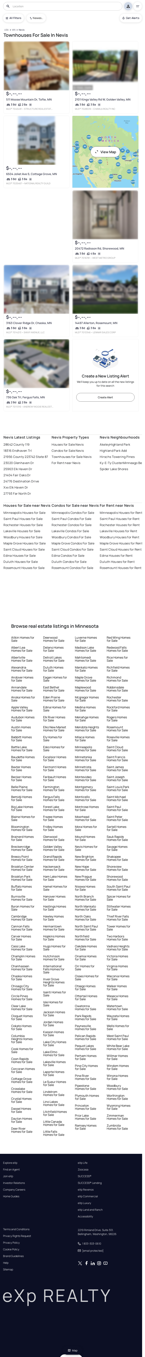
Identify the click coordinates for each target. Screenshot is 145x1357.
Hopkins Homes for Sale (54, 937)
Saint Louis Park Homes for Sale (118, 788)
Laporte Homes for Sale (53, 1073)
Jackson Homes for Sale (54, 1013)
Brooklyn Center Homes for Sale (22, 868)
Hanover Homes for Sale (54, 898)
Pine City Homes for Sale (86, 1067)
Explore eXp (10, 1162)
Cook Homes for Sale (22, 1050)
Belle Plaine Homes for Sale (21, 788)
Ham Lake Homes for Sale (55, 878)
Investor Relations (14, 1183)
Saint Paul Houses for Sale (23, 519)
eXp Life (82, 1162)
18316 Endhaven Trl (17, 451)
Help (5, 1262)
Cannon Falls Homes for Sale (21, 927)
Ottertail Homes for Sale (86, 997)
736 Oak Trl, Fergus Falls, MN (25, 397)
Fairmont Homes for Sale (54, 768)
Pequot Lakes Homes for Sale (85, 1047)
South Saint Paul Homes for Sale (118, 888)
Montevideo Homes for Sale (85, 778)
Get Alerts (130, 18)
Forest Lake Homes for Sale (53, 808)
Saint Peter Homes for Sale (117, 818)
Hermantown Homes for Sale (53, 927)
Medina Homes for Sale (85, 708)
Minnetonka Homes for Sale (85, 758)
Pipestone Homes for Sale (85, 1087)
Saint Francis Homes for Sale (117, 758)
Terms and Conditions (16, 1229)
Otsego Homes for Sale (85, 987)
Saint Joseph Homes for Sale (117, 778)
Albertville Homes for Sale (21, 659)
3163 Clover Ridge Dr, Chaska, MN (29, 323)
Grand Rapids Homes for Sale (53, 858)
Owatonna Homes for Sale (85, 1007)
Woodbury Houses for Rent (119, 537)
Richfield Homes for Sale (118, 669)
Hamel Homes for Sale (55, 888)
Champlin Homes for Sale (23, 957)
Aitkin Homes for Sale (22, 639)
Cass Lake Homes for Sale (21, 947)
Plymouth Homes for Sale (87, 1097)
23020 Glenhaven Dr (18, 463)
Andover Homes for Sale (22, 679)
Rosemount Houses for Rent (120, 568)
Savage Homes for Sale (117, 848)
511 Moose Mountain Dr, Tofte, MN (29, 99)
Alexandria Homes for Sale (21, 669)
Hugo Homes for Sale (54, 947)
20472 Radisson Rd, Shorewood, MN (99, 248)
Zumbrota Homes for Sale (117, 1127)
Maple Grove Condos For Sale (73, 543)
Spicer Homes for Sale (119, 898)
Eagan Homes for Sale (55, 679)
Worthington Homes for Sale (117, 1097)
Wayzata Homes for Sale (118, 1017)
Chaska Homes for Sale (21, 977)
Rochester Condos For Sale (71, 525)
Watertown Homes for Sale (117, 1007)
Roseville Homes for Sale (118, 738)
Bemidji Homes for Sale (21, 798)
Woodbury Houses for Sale (22, 537)
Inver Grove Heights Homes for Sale (54, 982)
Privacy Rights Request (17, 1236)
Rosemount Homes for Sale (117, 728)
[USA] (6, 30)
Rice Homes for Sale (117, 659)
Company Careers (14, 1189)
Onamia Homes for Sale (85, 957)
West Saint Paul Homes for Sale (118, 1037)
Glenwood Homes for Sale (53, 838)
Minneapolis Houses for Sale (24, 513)
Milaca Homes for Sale (85, 738)
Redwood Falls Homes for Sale (117, 649)
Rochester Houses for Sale (23, 525)
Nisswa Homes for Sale (85, 888)
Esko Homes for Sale (54, 748)
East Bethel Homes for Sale (53, 688)
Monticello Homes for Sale (85, 798)
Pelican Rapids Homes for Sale (85, 1037)
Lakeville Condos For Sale (70, 531)
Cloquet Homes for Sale (22, 1017)
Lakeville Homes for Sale (54, 1063)
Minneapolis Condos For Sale (73, 513)
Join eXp (8, 1176)
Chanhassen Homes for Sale (21, 967)
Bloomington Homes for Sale (21, 828)
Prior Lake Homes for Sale (85, 1117)
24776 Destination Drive (21, 481)
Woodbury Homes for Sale (117, 1087)
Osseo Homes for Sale (87, 977)
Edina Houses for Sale (19, 555)
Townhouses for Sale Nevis (71, 457)
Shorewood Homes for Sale (117, 878)
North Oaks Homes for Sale (85, 918)
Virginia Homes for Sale (117, 967)
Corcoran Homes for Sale (23, 1070)
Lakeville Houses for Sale (21, 531)
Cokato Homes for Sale (21, 1027)
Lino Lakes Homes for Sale (53, 1103)
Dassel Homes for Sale (21, 1110)
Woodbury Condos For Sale (71, 537)
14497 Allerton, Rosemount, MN (96, 323)
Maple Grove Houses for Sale (24, 543)
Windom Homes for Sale (118, 1067)
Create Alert (105, 397)
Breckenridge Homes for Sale (21, 848)
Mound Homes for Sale (85, 838)
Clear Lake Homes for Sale (21, 1007)
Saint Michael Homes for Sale (117, 798)
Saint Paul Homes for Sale (117, 808)
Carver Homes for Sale (21, 937)
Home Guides (11, 1196)
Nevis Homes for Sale (86, 848)
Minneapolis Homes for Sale (85, 748)
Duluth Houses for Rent (117, 562)
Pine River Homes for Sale (85, 1077)
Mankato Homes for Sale (86, 669)
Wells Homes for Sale (118, 1027)
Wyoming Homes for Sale (118, 1107)
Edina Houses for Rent (116, 555)
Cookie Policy (11, 1249)
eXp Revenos (86, 1189)
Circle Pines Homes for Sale (21, 997)
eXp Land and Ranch (90, 1209)
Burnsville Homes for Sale (21, 898)
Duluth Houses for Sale (20, 562)
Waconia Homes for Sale (118, 977)
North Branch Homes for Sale (85, 898)
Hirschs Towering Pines (117, 457)
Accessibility (85, 1216)
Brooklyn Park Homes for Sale (21, 878)
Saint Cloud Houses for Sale (24, 549)
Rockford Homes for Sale (118, 708)
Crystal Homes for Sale (21, 1100)
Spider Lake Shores (114, 469)
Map (73, 1350)
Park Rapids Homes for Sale (85, 1017)
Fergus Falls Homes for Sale (53, 798)
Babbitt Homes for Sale (21, 738)
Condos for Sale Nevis (68, 451)
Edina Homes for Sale (54, 708)
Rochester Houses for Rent (120, 525)
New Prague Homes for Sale (85, 878)
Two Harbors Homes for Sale (117, 937)
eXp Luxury (84, 1203)
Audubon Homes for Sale (22, 718)
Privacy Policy (11, 1242)
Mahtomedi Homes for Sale (85, 659)
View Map (105, 152)
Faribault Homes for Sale (54, 778)
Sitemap (8, 1269)
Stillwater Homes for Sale (119, 908)
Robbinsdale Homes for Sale (117, 688)
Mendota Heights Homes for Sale (87, 728)
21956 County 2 (14, 457)
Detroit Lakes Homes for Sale (53, 659)
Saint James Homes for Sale (117, 768)
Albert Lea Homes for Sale (21, 649)
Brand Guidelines (13, 1256)
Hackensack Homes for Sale (53, 868)
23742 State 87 (37, 457)
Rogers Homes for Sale (117, 718)
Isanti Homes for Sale (54, 993)
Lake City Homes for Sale (54, 1043)
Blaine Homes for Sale (23, 818)
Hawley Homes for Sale (53, 918)
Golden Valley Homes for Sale (53, 848)
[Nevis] (21, 30)
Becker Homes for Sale (21, 778)
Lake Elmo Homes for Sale (53, 1053)
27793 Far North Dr (17, 493)
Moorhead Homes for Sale (85, 818)
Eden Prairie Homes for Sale (53, 698)
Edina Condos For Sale (68, 555)
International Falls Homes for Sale (54, 969)
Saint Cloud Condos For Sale (72, 549)
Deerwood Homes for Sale (53, 639)
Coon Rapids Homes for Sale (21, 1060)
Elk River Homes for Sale (54, 718)
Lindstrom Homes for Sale (53, 1093)
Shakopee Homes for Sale (117, 858)
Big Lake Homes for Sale (22, 808)
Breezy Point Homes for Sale (21, 858)
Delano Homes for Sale (53, 649)
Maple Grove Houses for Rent (121, 543)
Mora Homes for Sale (86, 828)
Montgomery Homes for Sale (85, 788)
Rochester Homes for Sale (117, 698)
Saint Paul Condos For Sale (71, 519)
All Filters (13, 18)
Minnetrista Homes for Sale (85, 768)
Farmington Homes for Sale (53, 788)
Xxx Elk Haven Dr (15, 487)
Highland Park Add (113, 451)
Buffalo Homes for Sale (21, 888)
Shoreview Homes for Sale (117, 868)
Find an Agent (11, 1169)
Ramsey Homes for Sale (85, 1127)
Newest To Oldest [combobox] (38, 18)
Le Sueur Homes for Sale (54, 1083)
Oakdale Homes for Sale (86, 947)
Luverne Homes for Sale (86, 639)
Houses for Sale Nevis (68, 444)
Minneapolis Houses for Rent (121, 513)
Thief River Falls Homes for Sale (118, 918)
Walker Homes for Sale (117, 987)
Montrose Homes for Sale (87, 808)
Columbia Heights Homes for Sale (22, 1039)
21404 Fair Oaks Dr (17, 475)
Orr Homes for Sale (85, 967)
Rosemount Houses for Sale (23, 568)
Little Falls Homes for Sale (53, 1133)
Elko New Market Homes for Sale (54, 728)
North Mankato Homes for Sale (85, 908)
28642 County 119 (16, 444)
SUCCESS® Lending (90, 1183)
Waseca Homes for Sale (117, 997)
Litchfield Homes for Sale (55, 1113)
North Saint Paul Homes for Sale (86, 927)
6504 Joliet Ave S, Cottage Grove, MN (31, 174)
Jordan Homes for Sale (53, 1023)
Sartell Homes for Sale (116, 828)
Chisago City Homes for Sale (21, 987)
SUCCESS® (84, 1176)
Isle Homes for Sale (53, 1003)
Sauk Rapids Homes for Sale (117, 838)
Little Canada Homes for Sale (53, 1123)
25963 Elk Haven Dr (17, 469)
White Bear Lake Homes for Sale (118, 1047)
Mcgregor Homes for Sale (87, 698)
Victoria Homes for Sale (117, 957)
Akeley (105, 444)
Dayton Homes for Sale (21, 1120)
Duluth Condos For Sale (69, 562)
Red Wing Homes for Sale (118, 639)
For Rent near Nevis (66, 463)
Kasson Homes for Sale (53, 1033)
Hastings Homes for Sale (54, 908)
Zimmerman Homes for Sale (117, 1117)
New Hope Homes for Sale (85, 868)
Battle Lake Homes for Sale (21, 748)
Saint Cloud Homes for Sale (117, 748)
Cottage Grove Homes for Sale (21, 1080)
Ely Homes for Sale (52, 738)
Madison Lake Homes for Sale (85, 649)
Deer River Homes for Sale (21, 1130)
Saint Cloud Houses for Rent (121, 549)
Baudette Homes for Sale (23, 758)
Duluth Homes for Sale (53, 669)
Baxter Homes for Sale (21, 768)
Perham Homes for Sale (85, 1057)
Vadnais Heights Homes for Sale (118, 947)
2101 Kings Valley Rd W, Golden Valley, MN (102, 99)
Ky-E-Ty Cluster (111, 463)
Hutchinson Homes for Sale (53, 957)
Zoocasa (83, 1169)
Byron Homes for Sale (22, 908)
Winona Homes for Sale (117, 1077)
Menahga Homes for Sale (87, 718)
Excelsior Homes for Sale (54, 758)
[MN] (13, 30)
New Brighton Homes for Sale (85, 858)
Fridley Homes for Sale (53, 828)
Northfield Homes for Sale (85, 937)
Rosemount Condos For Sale (72, 568)
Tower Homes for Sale (118, 927)
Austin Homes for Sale (21, 728)
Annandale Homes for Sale (21, 688)
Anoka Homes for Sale (23, 698)
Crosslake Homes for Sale (21, 1090)
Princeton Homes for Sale (85, 1107)
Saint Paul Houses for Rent (119, 519)
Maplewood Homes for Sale (85, 688)
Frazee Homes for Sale (53, 818)
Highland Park (120, 444)
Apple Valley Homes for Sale (21, 708)
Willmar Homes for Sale (117, 1057)
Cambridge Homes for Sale (21, 918)
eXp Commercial (88, 1196)
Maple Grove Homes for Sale (85, 679)
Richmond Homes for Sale (117, 679)
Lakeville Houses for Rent (118, 531)
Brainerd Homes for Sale (22, 838)
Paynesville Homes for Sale (85, 1027)
